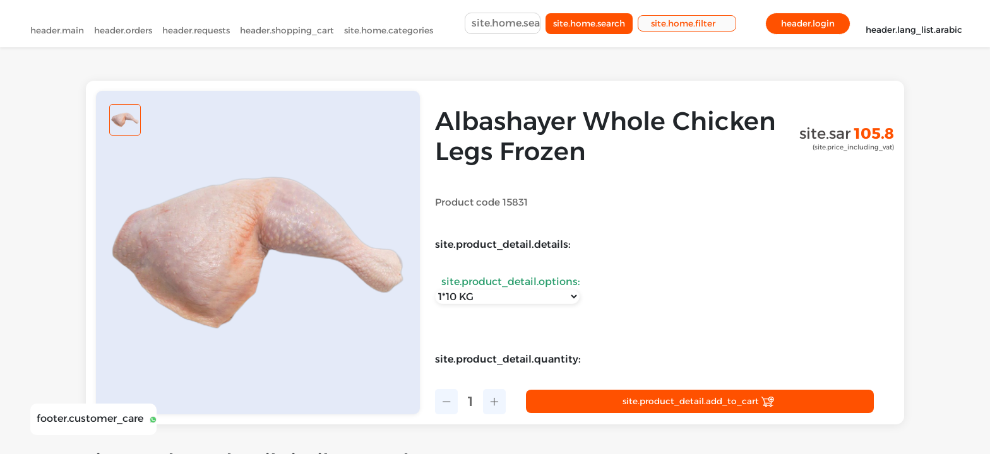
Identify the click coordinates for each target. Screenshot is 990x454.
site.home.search (589, 26)
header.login (808, 26)
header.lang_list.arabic (914, 25)
